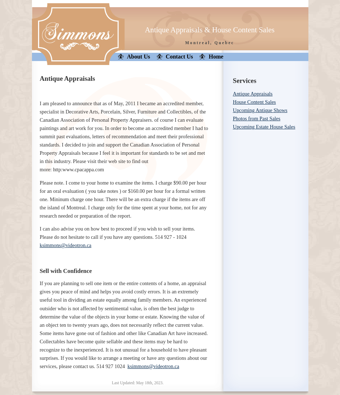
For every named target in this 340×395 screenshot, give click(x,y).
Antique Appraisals (253, 94)
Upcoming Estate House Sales (264, 127)
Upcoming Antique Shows (260, 110)
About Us (138, 57)
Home (216, 57)
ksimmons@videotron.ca (66, 245)
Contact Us (179, 57)
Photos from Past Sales (256, 118)
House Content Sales (254, 102)
